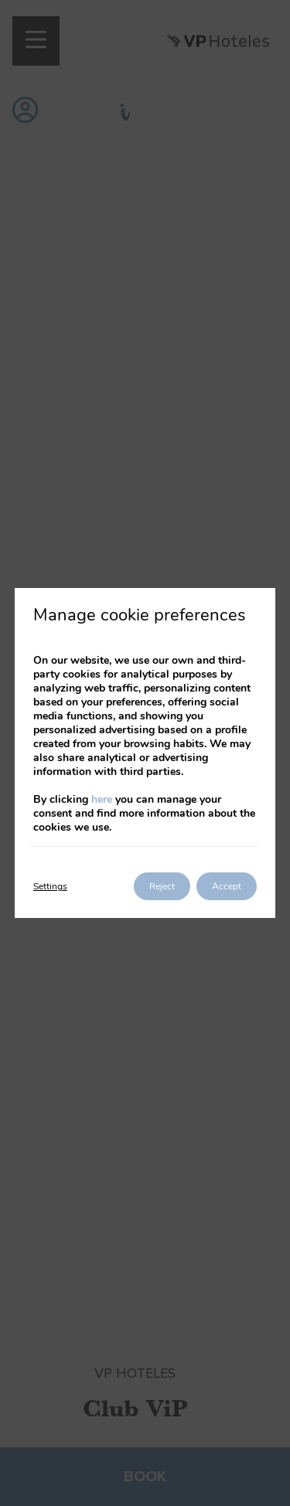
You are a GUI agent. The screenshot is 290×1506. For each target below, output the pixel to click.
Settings (50, 886)
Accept (226, 886)
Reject (162, 886)
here (101, 799)
